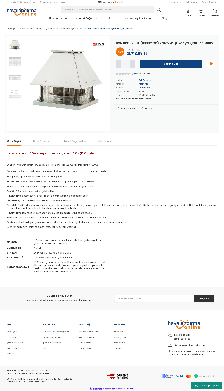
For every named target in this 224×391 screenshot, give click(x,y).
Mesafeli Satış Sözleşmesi (56, 331)
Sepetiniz (119, 348)
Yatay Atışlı (144, 83)
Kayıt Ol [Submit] (204, 298)
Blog (45, 348)
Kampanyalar (85, 348)
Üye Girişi (11, 337)
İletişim (10, 353)
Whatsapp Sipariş (207, 385)
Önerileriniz (105, 141)
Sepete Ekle (171, 64)
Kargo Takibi (85, 342)
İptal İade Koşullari (52, 342)
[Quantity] (125, 64)
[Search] (112, 9)
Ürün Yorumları (42, 141)
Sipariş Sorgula (86, 337)
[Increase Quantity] (132, 64)
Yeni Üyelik (12, 331)
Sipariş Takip (120, 337)
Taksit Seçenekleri (75, 141)
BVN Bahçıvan (145, 80)
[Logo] (21, 10)
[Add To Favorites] (211, 64)
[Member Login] (188, 13)
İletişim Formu (14, 348)
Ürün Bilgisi (14, 141)
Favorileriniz (120, 342)
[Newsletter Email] (164, 299)
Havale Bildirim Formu (89, 331)
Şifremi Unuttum (15, 342)
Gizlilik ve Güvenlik (52, 337)
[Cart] (215, 13)
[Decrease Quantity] (118, 64)
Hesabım (119, 331)
